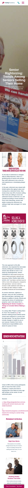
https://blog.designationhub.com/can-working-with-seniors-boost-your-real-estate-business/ (13, 404)
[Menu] (22, 3)
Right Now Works (14, 441)
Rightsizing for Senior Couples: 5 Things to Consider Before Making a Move (13, 305)
